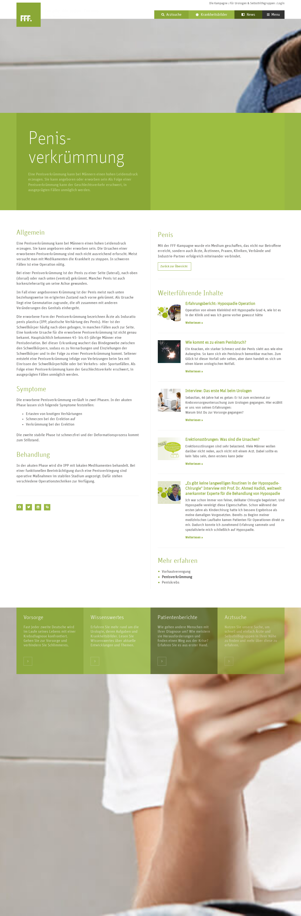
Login (281, 3)
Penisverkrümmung (177, 577)
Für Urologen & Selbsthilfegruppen (252, 3)
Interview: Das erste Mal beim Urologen (218, 391)
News (248, 14)
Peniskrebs (170, 582)
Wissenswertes (107, 617)
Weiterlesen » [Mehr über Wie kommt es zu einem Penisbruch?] (194, 371)
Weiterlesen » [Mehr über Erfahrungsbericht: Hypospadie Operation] (194, 322)
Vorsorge (33, 617)
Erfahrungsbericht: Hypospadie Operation (220, 304)
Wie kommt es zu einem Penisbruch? (215, 342)
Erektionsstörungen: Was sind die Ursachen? (222, 440)
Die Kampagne (218, 3)
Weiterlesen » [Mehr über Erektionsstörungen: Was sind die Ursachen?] (194, 464)
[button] (19, 507)
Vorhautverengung (176, 571)
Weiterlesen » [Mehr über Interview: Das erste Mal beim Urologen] (194, 420)
